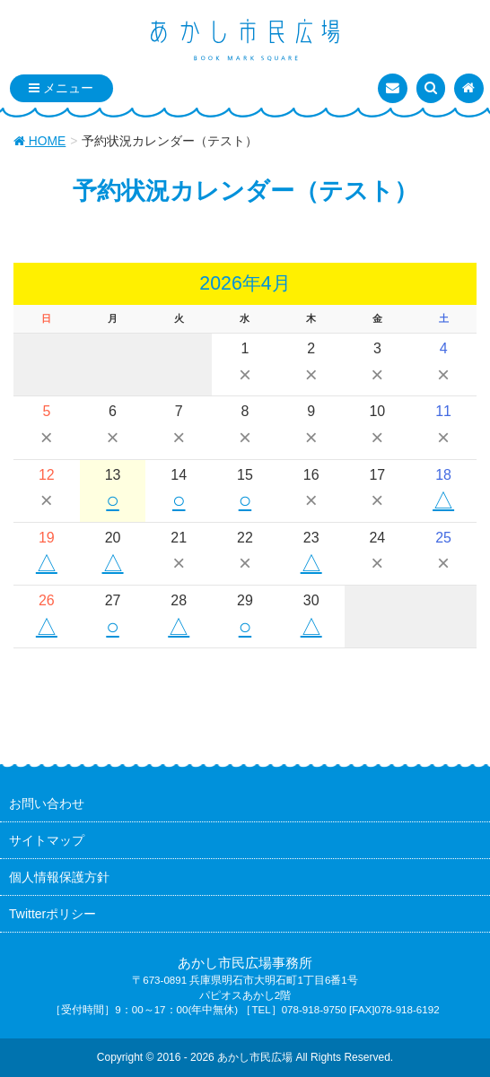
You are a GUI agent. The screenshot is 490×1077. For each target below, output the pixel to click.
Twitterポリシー (52, 914)
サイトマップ (46, 840)
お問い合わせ (46, 803)
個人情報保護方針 (59, 877)
